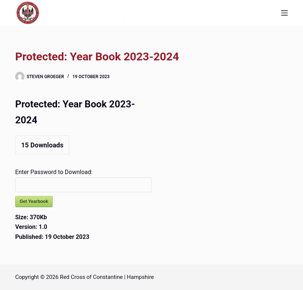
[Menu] (284, 13)
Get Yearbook (34, 201)
